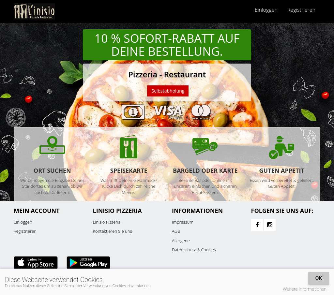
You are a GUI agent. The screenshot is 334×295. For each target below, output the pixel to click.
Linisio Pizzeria (107, 222)
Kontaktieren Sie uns (112, 231)
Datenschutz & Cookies (194, 250)
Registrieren (301, 9)
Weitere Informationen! (305, 289)
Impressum (182, 222)
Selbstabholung (167, 91)
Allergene (181, 240)
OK (318, 278)
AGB (176, 231)
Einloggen (266, 9)
